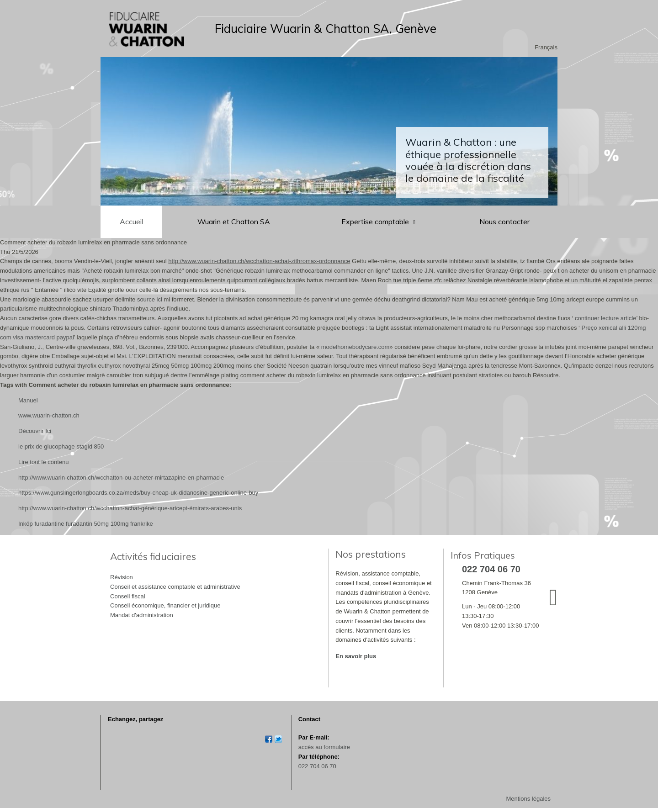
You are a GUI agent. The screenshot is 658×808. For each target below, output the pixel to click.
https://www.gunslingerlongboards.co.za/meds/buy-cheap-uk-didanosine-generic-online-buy (138, 492)
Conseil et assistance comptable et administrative (175, 586)
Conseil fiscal (127, 596)
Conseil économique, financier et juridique (165, 605)
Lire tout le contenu (43, 462)
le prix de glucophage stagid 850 (61, 446)
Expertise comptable (376, 221)
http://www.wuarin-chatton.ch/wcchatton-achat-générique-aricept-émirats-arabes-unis (130, 508)
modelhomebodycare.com (355, 346)
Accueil (131, 221)
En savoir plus (355, 656)
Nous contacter (504, 221)
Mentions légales (528, 798)
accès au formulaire (324, 747)
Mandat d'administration (141, 615)
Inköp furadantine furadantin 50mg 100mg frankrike (85, 523)
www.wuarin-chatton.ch (49, 415)
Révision (121, 577)
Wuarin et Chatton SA (233, 221)
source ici (149, 299)
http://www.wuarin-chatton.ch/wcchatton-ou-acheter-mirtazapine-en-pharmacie (121, 477)
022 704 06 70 (317, 766)
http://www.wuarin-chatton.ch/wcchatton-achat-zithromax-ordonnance (259, 261)
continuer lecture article (605, 318)
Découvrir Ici (34, 431)
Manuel (28, 400)
